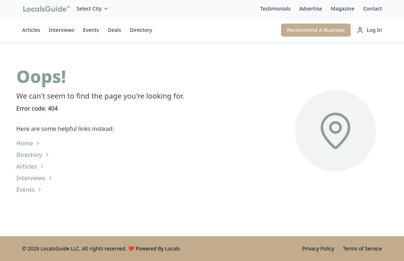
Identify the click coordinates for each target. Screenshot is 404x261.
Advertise (310, 8)
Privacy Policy (318, 248)
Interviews (61, 29)
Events (91, 29)
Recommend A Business (316, 29)
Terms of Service (362, 248)
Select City (93, 8)
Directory (141, 29)
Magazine (342, 8)
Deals (114, 29)
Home (28, 143)
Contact (372, 8)
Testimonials (275, 8)
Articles (31, 29)
